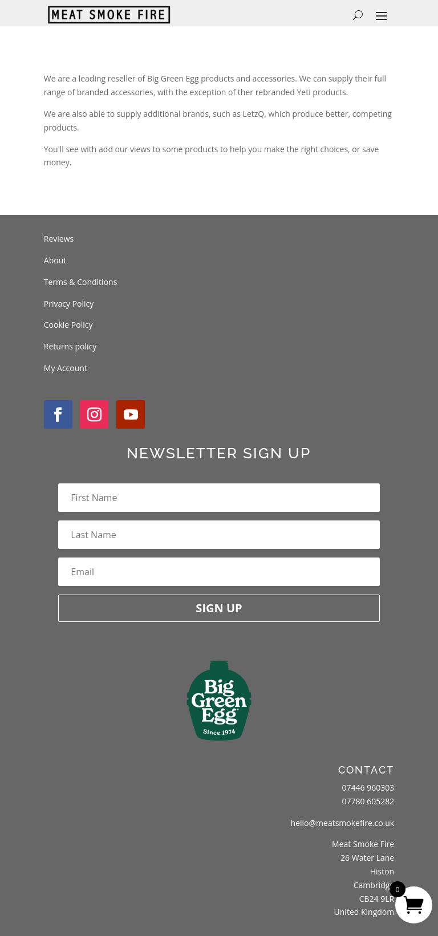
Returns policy (70, 346)
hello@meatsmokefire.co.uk (343, 822)
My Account (65, 368)
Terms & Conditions (80, 281)
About (55, 260)
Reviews (59, 238)
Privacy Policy (69, 303)
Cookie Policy (68, 324)
